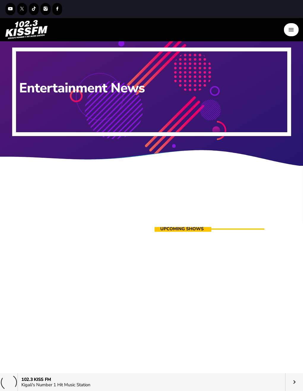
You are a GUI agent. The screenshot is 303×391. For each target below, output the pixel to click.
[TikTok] (34, 9)
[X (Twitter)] (22, 9)
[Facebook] (57, 9)
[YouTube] (10, 9)
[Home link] (26, 29)
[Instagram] (46, 9)
